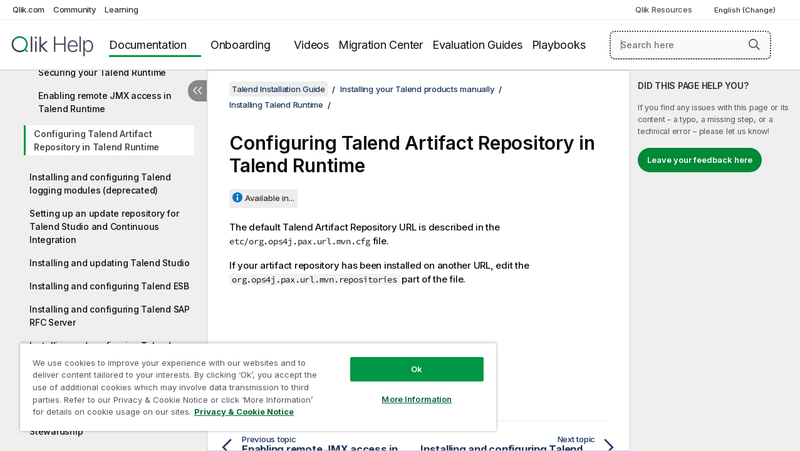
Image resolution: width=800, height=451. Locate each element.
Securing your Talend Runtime (102, 72)
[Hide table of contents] (197, 90)
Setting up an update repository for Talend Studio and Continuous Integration (104, 226)
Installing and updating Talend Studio (109, 262)
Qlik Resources (663, 9)
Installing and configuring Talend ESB (109, 286)
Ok (406, 360)
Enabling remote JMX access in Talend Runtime (105, 102)
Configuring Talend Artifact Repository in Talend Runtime (96, 140)
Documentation (148, 44)
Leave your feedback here (699, 160)
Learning (121, 9)
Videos (311, 44)
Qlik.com (28, 9)
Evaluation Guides (477, 44)
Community (74, 9)
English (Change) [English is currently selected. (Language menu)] (745, 10)
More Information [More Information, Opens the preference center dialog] (406, 390)
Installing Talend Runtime (276, 105)
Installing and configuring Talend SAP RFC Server (109, 316)
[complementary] (715, 260)
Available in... (269, 198)
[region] (252, 382)
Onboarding (240, 44)
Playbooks (559, 44)
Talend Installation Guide (278, 89)
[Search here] (690, 45)
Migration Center (380, 44)
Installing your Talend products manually (417, 89)
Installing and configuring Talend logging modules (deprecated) (100, 183)
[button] (754, 44)
